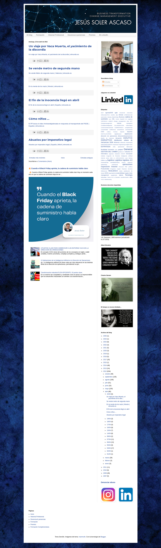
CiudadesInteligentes (106, 125)
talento (121, 175)
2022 (105, 345)
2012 (105, 371)
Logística (118, 160)
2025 (105, 336)
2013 (105, 368)
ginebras (120, 151)
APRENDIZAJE (128, 115)
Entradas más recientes (37, 158)
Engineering (122, 144)
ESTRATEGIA (105, 147)
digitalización (128, 134)
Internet (103, 158)
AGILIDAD (122, 112)
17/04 (109, 424)
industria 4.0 (128, 151)
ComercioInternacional (107, 127)
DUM (111, 142)
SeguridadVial (112, 173)
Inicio (63, 158)
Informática (104, 153)
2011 (105, 467)
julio (106, 383)
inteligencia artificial (126, 156)
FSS (116, 149)
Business (122, 117)
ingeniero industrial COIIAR (117, 153)
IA (123, 151)
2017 (102, 112)
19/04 (109, 419)
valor (130, 177)
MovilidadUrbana (114, 162)
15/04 (109, 430)
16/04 (109, 427)
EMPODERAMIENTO (107, 144)
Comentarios (107, 86)
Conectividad (104, 129)
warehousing (108, 179)
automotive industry (106, 117)
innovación (129, 153)
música (123, 162)
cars (110, 119)
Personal (121, 166)
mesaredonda (104, 162)
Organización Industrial (109, 167)
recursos (130, 169)
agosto (107, 380)
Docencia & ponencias (76, 35)
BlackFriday (115, 117)
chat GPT (129, 121)
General (128, 149)
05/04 (109, 445)
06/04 (109, 442)
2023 (105, 342)
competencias (128, 127)
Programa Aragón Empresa (118, 169)
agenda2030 (109, 112)
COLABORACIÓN (119, 125)
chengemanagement (106, 123)
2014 (105, 365)
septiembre (109, 377)
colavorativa (129, 125)
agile (116, 112)
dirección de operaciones (109, 136)
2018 (105, 356)
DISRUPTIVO (106, 140)
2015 (105, 362)
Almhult (121, 115)
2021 (105, 348)
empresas (115, 144)
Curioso (115, 131)
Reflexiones (104, 171)
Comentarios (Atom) (45, 161)
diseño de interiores (107, 138)
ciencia (119, 123)
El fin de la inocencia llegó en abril (54, 100)
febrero (107, 460)
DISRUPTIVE (127, 138)
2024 (105, 339)
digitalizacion (117, 134)
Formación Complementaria (40, 527)
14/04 (109, 433)
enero (107, 463)
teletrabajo (104, 177)
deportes (129, 131)
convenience (120, 129)
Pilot (126, 166)
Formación (40, 35)
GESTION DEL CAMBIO (109, 152)
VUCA (102, 179)
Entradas (106, 82)
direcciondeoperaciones (125, 136)
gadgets (120, 149)
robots (121, 171)
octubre (107, 374)
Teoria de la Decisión (113, 177)
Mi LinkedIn (103, 35)
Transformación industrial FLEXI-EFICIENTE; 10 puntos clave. (62, 272)
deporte (122, 131)
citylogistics (129, 123)
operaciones (127, 164)
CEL (113, 119)
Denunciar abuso (108, 482)
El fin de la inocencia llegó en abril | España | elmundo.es (50, 105)
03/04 (109, 448)
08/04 (109, 436)
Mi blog (29, 35)
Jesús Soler (109, 158)
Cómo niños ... (39, 118)
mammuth (82, 537)
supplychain (114, 175)
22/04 (109, 394)
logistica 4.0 (127, 160)
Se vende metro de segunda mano (54, 68)
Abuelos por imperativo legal (50, 139)
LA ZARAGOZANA (119, 158)
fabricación (129, 146)
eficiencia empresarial (126, 142)
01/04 (109, 454)
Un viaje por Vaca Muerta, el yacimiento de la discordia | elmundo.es (54, 54)
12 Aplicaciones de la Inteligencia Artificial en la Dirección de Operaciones (65, 260)
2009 (105, 473)
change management (120, 121)
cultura (109, 131)
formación (111, 149)
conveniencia (128, 129)
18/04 (109, 421)
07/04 (109, 439)
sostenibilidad (120, 173)
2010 (105, 470)
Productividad (105, 169)
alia (117, 115)
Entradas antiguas (87, 158)
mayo (107, 389)
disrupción (118, 138)
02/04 (109, 451)
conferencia (112, 129)
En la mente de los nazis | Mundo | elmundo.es (46, 86)
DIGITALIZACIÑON (106, 134)
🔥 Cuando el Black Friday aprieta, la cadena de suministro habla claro (58, 168)
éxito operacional (118, 146)
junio (107, 386)
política (130, 166)
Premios (92, 35)
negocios (130, 162)
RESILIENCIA (113, 171)
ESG (131, 144)
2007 (105, 476)
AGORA (113, 115)
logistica (110, 160)
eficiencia (116, 142)
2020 (105, 351)
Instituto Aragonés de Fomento (110, 156)
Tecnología (128, 175)
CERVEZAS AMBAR (107, 121)
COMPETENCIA (119, 127)
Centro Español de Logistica (124, 119)
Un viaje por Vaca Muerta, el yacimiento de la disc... (116, 397)
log (106, 160)
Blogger (103, 537)
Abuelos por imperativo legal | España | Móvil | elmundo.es (50, 145)
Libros (103, 160)
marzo (107, 458)
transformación (125, 177)
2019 (105, 354)
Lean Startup (128, 158)
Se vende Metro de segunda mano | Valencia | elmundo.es (50, 73)
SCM (106, 173)
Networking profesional (109, 164)
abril (106, 391)
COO (102, 131)
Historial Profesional (56, 35)
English (127, 144)
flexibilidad (104, 149)
